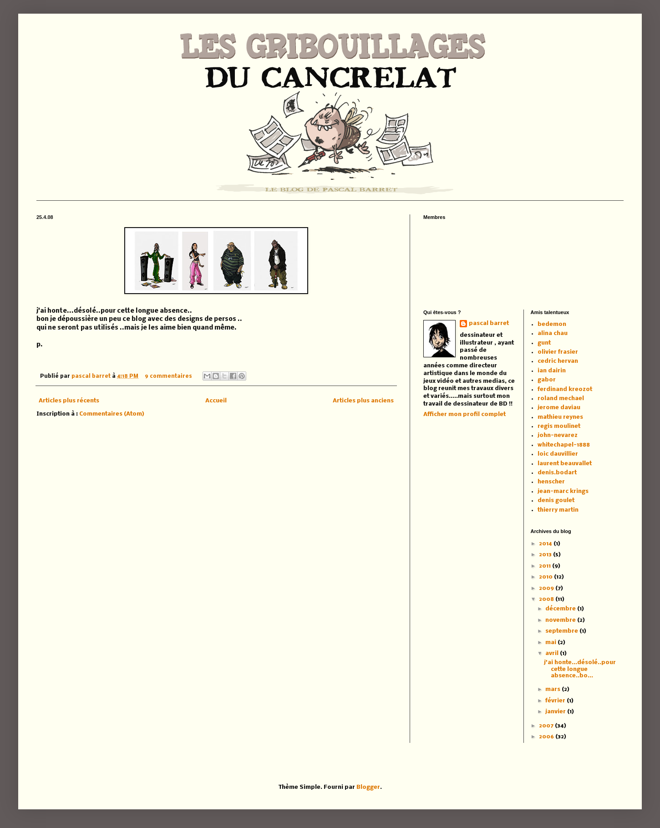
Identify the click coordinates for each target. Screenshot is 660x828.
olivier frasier (558, 352)
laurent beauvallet (565, 464)
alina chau (553, 333)
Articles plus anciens (363, 401)
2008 (547, 599)
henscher (551, 482)
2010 (546, 577)
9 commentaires (168, 376)
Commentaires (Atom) (111, 414)
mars (553, 689)
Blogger (368, 787)
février (556, 701)
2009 (547, 588)
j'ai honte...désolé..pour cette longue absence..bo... (580, 669)
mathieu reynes (560, 417)
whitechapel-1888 (564, 445)
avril (552, 653)
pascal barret (91, 376)
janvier (556, 712)
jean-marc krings (563, 491)
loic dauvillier (558, 454)
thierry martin (558, 510)
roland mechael (561, 398)
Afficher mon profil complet (464, 414)
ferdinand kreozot (565, 389)
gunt (544, 343)
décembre (561, 609)
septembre (562, 631)
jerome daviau (559, 408)
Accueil (216, 401)
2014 (546, 544)
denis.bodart (557, 473)
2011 (545, 566)
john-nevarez (558, 435)
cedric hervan (558, 361)
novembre (561, 620)
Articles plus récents (69, 401)
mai (551, 642)
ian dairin (552, 371)
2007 (547, 726)
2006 (547, 737)
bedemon (552, 324)
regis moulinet (559, 426)
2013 (546, 555)
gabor (547, 380)
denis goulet (556, 500)
